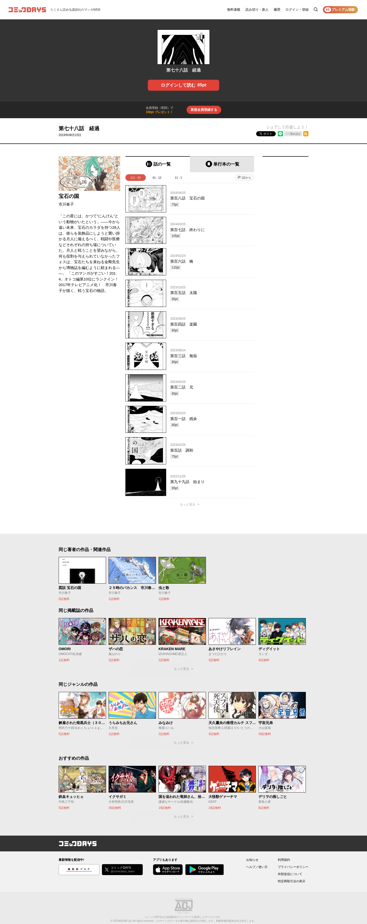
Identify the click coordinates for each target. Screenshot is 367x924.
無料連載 (233, 9)
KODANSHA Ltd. (122, 920)
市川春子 (66, 204)
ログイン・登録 (297, 9)
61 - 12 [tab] (157, 177)
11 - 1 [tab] (178, 177)
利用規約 (284, 860)
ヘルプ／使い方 (257, 867)
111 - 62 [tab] (135, 177)
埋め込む (295, 133)
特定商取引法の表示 (291, 881)
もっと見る (187, 504)
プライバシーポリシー (293, 867)
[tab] (157, 164)
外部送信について (290, 874)
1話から (246, 177)
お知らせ (252, 860)
